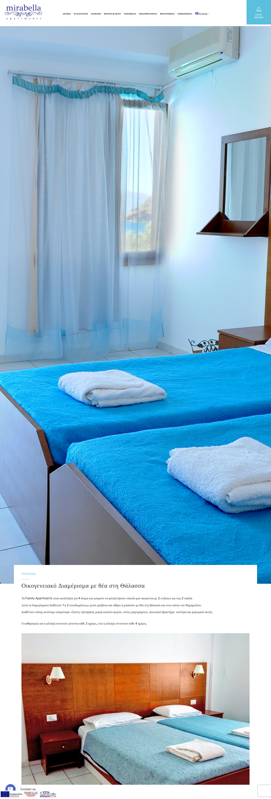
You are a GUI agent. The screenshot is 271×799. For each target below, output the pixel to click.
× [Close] (53, 793)
